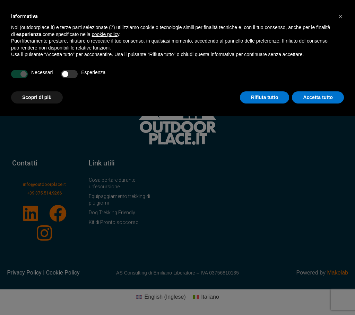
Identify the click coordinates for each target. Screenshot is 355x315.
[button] (340, 16)
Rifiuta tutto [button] (264, 97)
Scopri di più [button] (37, 97)
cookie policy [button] (105, 34)
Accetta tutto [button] (318, 97)
